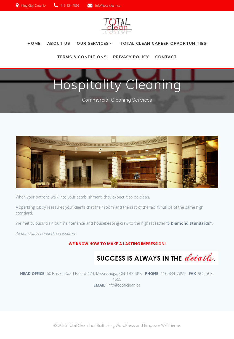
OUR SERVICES (93, 43)
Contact (166, 56)
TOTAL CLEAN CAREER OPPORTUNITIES (163, 43)
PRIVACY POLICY (131, 56)
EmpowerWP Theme (162, 325)
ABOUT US (58, 43)
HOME (34, 43)
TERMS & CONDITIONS (82, 56)
